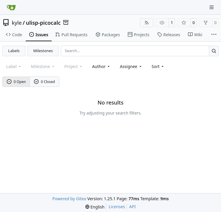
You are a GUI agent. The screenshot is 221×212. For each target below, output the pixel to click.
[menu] (158, 66)
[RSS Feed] (146, 22)
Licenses (117, 206)
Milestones (43, 50)
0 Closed (44, 81)
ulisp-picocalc (43, 23)
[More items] (214, 34)
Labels (14, 50)
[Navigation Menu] (212, 7)
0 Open (16, 81)
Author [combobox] (101, 66)
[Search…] (214, 51)
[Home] (11, 7)
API (132, 206)
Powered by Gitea (69, 198)
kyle (17, 23)
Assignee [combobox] (131, 66)
